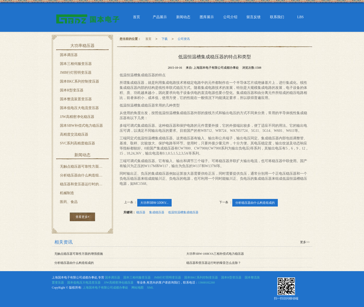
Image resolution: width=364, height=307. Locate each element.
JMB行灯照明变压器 (76, 72)
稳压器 (140, 212)
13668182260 (206, 282)
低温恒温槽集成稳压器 (183, 212)
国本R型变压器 (71, 90)
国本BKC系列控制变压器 (79, 81)
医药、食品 (69, 202)
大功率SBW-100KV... (154, 202)
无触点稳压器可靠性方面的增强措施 (84, 166)
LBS (300, 17)
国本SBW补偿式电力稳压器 (81, 125)
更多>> (305, 242)
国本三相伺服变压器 (76, 64)
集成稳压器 (156, 212)
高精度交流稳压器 (74, 134)
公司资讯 (184, 39)
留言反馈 (253, 17)
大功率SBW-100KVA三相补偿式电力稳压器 (215, 253)
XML (150, 287)
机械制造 (67, 193)
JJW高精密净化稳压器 (77, 117)
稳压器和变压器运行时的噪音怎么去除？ (84, 184)
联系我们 (277, 17)
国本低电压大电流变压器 (79, 108)
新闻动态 (183, 17)
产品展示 (160, 17)
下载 (165, 39)
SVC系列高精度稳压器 (77, 143)
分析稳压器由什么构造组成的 (255, 202)
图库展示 (206, 17)
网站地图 (137, 287)
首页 (136, 17)
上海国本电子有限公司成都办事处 (105, 287)
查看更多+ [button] (82, 217)
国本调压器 (69, 55)
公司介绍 (230, 17)
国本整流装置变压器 (76, 99)
